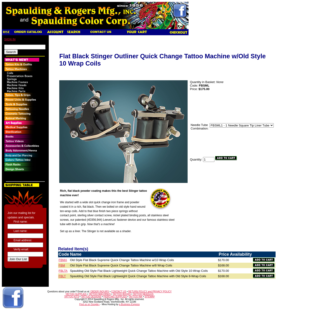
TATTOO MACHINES (100, 294)
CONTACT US (118, 291)
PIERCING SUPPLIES (115, 296)
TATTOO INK (135, 296)
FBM (62, 265)
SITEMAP (150, 296)
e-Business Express (129, 304)
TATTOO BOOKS (122, 294)
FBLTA (63, 271)
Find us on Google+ (89, 304)
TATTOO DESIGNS (91, 296)
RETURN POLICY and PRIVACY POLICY (150, 291)
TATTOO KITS (71, 296)
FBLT (62, 276)
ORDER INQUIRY (99, 291)
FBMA (63, 260)
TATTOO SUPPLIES (76, 294)
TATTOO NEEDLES (143, 294)
